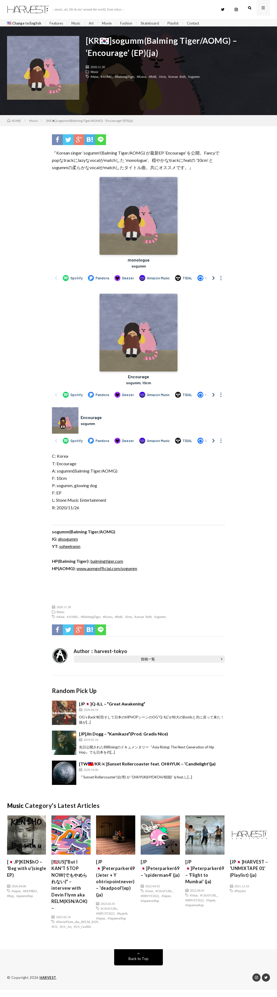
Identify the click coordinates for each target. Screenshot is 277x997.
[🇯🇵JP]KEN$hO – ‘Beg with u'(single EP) (26, 871)
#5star (149, 899)
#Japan (16, 892)
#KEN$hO (30, 892)
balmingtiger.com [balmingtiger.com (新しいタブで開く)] (106, 563)
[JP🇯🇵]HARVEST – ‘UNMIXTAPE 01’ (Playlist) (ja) (249, 871)
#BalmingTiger (124, 78)
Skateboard (159, 23)
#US (54, 933)
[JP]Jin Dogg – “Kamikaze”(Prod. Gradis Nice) (123, 735)
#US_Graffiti (82, 933)
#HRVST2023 (105, 919)
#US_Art (65, 933)
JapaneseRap (24, 897)
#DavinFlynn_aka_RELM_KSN (77, 929)
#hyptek (122, 919)
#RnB (152, 78)
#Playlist (240, 892)
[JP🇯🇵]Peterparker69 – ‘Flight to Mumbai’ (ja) (206, 875)
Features (60, 23)
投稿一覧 (148, 661)
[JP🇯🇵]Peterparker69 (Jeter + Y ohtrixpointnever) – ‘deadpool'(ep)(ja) (117, 882)
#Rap (10, 897)
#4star (94, 78)
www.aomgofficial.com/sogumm (107, 570)
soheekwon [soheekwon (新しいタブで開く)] (69, 548)
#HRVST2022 (150, 904)
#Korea (141, 78)
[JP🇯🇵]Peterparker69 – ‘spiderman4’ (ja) (162, 875)
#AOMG (106, 78)
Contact (204, 23)
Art (98, 23)
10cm (162, 78)
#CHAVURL (109, 914)
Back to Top (138, 965)
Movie (114, 23)
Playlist (183, 23)
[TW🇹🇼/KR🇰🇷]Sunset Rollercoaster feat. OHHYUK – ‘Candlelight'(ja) (147, 765)
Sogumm (194, 78)
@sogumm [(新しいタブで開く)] (68, 540)
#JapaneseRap (117, 924)
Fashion (134, 23)
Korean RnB (176, 78)
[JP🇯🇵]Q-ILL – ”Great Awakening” (112, 705)
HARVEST (48, 985)
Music (82, 23)
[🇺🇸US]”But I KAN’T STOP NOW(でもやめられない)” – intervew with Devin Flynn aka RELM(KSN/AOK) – (71, 889)
